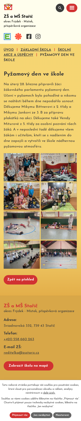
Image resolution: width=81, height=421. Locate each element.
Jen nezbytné (41, 415)
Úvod (9, 50)
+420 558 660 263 (19, 342)
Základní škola (35, 50)
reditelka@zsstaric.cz (21, 356)
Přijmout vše (20, 415)
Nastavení (62, 415)
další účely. (49, 393)
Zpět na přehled (20, 282)
